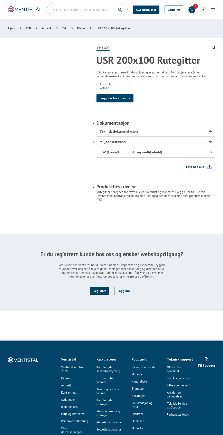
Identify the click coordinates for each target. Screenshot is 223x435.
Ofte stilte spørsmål (174, 369)
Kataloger (138, 396)
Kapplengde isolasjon (104, 402)
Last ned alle (195, 167)
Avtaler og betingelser (174, 394)
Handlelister (140, 381)
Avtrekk (46, 28)
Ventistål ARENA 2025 (72, 369)
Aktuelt (66, 385)
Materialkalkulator (108, 422)
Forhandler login (178, 414)
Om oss (66, 378)
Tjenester (138, 389)
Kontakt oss (69, 392)
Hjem (11, 28)
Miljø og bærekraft (73, 414)
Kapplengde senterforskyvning (108, 369)
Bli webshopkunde (144, 367)
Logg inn (174, 10)
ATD (28, 28)
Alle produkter (146, 10)
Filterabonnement (179, 385)
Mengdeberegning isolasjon (108, 413)
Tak (64, 28)
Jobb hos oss (69, 407)
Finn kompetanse (178, 378)
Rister (81, 28)
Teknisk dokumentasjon (119, 131)
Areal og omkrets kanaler (107, 391)
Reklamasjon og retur (142, 405)
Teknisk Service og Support (177, 405)
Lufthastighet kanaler (105, 380)
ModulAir (137, 428)
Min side (137, 374)
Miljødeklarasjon (113, 141)
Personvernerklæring (74, 421)
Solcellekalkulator (108, 429)
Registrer (99, 291)
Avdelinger (68, 400)
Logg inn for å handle (115, 98)
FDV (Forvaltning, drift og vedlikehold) (131, 152)
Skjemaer (138, 421)
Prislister (137, 414)
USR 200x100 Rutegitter (112, 28)
